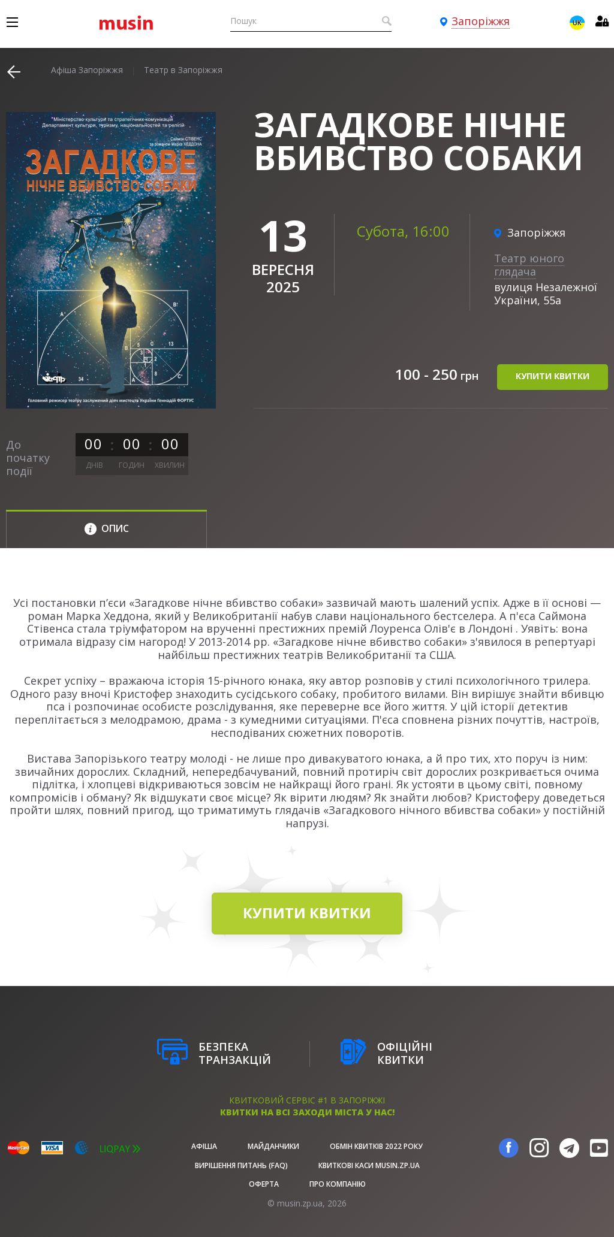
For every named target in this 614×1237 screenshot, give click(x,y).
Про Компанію (337, 1184)
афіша (204, 1146)
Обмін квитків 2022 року (376, 1146)
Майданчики (273, 1146)
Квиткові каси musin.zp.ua (369, 1165)
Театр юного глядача (529, 265)
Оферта (264, 1184)
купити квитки (552, 376)
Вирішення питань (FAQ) (241, 1165)
